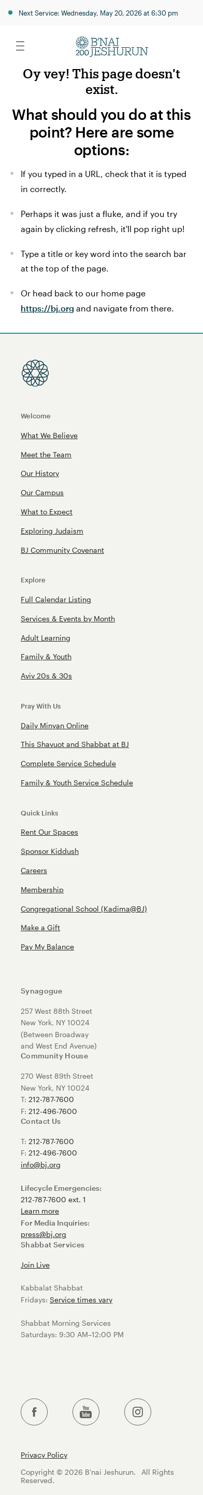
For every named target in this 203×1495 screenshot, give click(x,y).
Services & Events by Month (68, 618)
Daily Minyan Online (55, 725)
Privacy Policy (44, 1455)
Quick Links (39, 813)
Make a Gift (40, 927)
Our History (40, 473)
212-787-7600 (51, 1099)
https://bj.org (47, 308)
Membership (42, 889)
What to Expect (46, 511)
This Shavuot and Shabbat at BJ (75, 744)
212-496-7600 (52, 1111)
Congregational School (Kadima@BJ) (84, 908)
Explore (33, 579)
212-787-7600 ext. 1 (53, 1199)
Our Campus (42, 492)
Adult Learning (45, 637)
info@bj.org (41, 1164)
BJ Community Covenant (62, 550)
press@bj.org (43, 1234)
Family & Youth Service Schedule (77, 782)
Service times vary (81, 1299)
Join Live (35, 1264)
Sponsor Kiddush (50, 851)
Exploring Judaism (52, 530)
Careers (34, 870)
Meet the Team (46, 454)
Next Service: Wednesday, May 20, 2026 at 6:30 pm (98, 13)
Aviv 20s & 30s (46, 675)
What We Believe (49, 435)
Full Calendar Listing (56, 599)
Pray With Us (41, 706)
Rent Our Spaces (49, 831)
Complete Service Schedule (68, 763)
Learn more (40, 1210)
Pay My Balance (47, 946)
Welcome (36, 415)
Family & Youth (46, 656)
